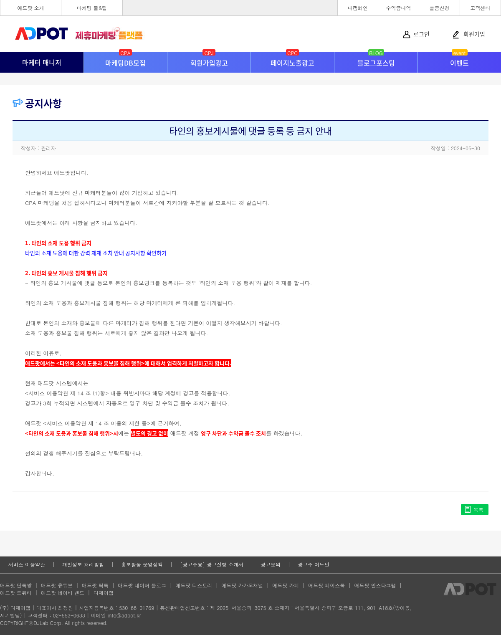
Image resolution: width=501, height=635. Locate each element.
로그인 (421, 34)
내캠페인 (358, 7)
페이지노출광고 (292, 60)
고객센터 (481, 7)
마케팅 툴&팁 (92, 7)
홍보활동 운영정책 (142, 564)
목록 (478, 509)
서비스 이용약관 (26, 564)
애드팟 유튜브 (57, 585)
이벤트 (459, 60)
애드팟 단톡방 (16, 585)
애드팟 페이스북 (326, 585)
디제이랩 (104, 592)
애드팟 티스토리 (193, 585)
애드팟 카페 (285, 585)
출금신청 (440, 7)
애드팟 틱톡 (95, 585)
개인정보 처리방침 (83, 564)
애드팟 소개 (30, 7)
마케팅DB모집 (125, 60)
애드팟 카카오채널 (242, 585)
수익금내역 (398, 7)
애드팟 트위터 (16, 592)
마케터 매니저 (41, 62)
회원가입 (474, 34)
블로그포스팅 (376, 60)
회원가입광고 (209, 60)
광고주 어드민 (313, 564)
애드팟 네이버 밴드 (62, 592)
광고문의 (271, 564)
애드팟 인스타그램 (375, 585)
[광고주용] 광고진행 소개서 (211, 564)
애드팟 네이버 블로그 (142, 585)
